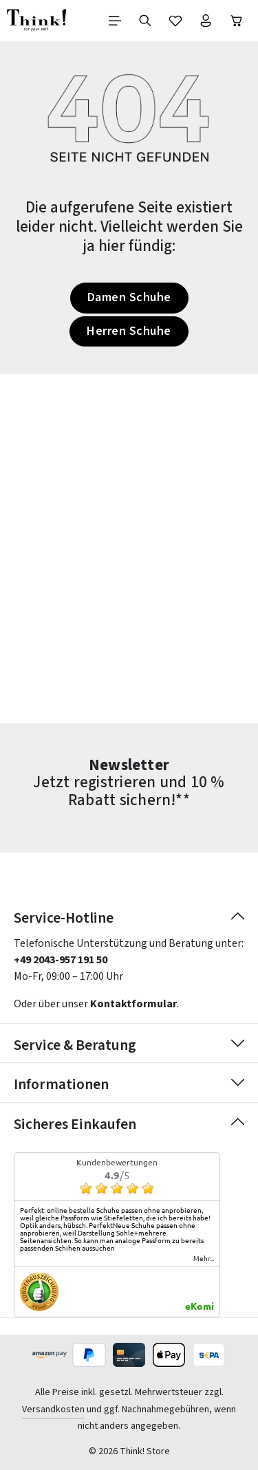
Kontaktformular (133, 1003)
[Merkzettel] (175, 20)
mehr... (203, 1258)
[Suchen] (145, 20)
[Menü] (115, 20)
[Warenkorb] (236, 20)
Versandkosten (53, 1409)
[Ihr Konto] (205, 20)
